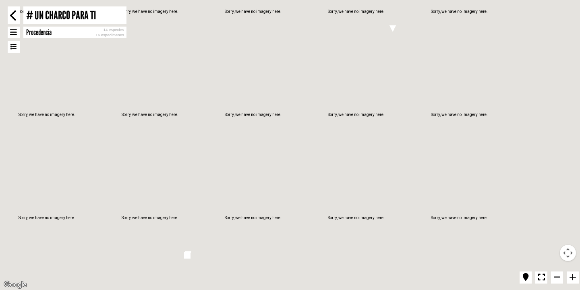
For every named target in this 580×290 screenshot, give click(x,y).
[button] (392, 28)
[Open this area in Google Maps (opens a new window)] (15, 285)
